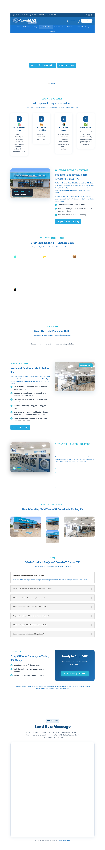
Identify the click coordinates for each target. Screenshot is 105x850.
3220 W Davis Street (37, 15)
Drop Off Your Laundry (42, 65)
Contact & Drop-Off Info (74, 674)
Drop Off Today (20, 427)
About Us (70, 27)
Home (18, 27)
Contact (52, 31)
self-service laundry (46, 686)
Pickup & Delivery (83, 27)
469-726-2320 (51, 15)
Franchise (73, 21)
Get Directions (66, 65)
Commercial (59, 27)
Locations (86, 21)
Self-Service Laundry (30, 27)
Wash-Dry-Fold (45, 27)
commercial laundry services (63, 686)
